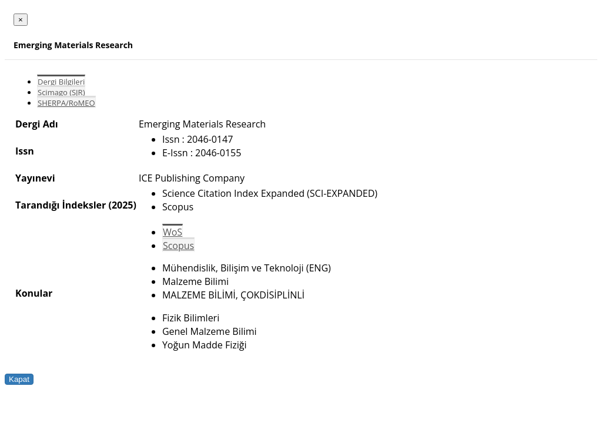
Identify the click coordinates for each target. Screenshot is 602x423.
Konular (33, 293)
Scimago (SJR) (61, 92)
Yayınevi (35, 178)
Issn (24, 151)
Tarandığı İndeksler (60, 205)
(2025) (122, 205)
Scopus (178, 245)
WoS (172, 232)
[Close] (21, 20)
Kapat (19, 379)
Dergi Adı (36, 124)
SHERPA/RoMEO (66, 103)
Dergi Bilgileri (61, 81)
